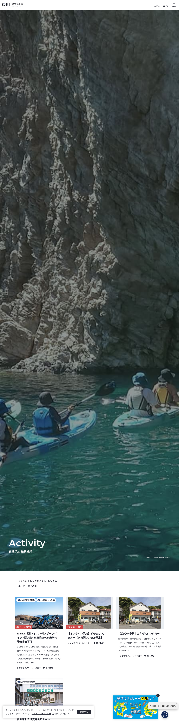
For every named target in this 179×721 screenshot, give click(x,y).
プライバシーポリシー (41, 713)
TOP (148, 557)
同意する (84, 712)
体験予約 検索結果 (162, 557)
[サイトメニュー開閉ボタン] (174, 5)
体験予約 (165, 6)
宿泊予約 (157, 6)
